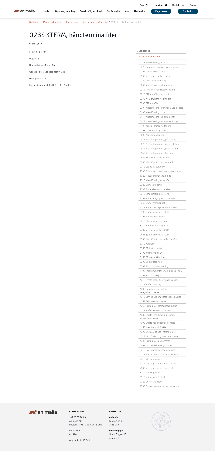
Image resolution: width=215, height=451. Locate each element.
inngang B (114, 438)
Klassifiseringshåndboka (95, 22)
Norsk (194, 5)
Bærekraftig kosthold (91, 11)
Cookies (73, 434)
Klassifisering (72, 22)
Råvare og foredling (65, 11)
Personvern (75, 430)
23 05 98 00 (80, 417)
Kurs (127, 11)
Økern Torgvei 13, (118, 434)
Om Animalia (113, 11)
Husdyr (46, 11)
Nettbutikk (139, 11)
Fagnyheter (161, 11)
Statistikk (188, 11)
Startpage (34, 22)
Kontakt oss (178, 5)
